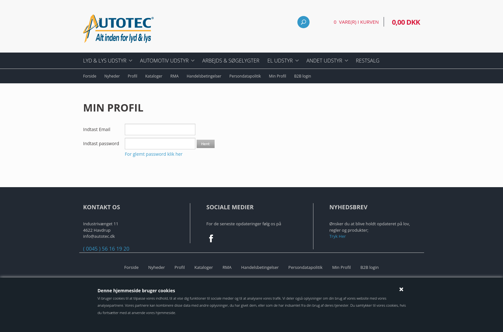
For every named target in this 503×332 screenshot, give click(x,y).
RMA (174, 76)
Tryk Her (337, 236)
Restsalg (367, 60)
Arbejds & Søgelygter (231, 60)
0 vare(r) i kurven (356, 22)
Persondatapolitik (245, 76)
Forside (89, 76)
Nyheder (112, 76)
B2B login (302, 76)
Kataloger (153, 76)
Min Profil (277, 76)
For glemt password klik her (154, 154)
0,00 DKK (406, 22)
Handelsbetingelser (204, 76)
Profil (132, 76)
